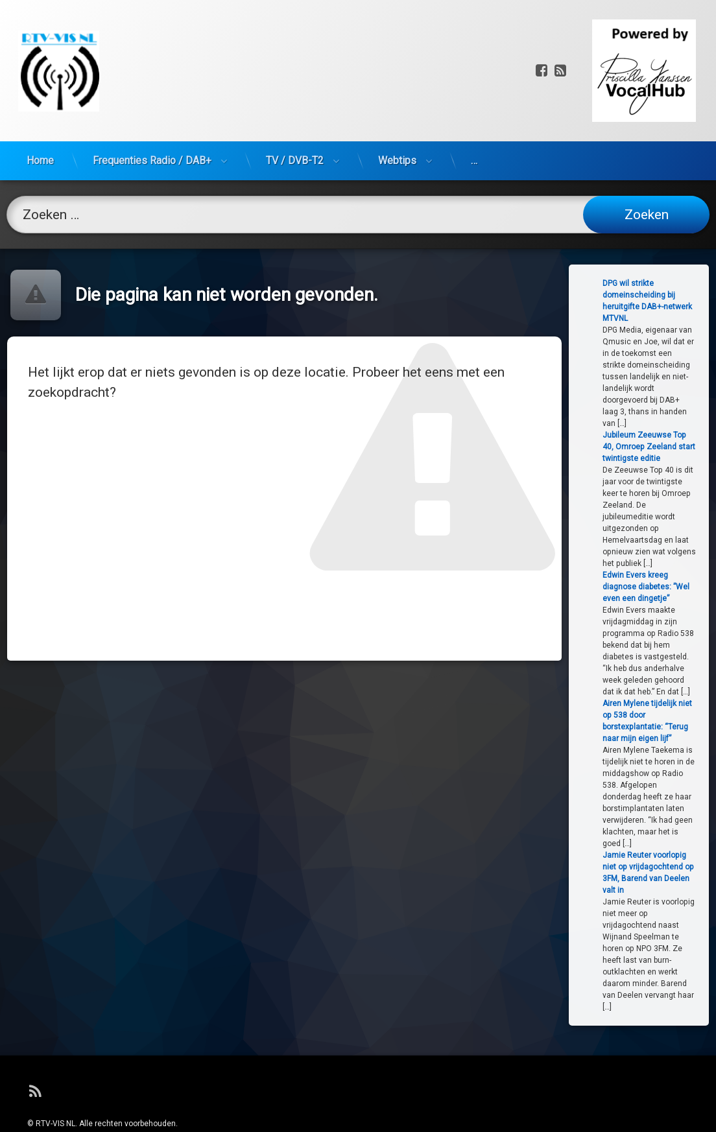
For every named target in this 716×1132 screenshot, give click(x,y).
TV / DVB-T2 (295, 107)
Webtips (397, 107)
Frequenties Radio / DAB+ (152, 107)
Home (40, 107)
